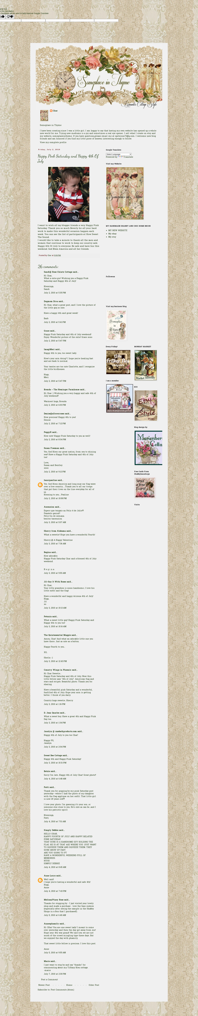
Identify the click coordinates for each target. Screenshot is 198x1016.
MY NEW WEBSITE (117, 230)
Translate (125, 157)
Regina (47, 552)
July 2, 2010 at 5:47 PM (55, 340)
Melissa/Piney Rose (53, 900)
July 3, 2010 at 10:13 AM (55, 608)
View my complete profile (53, 142)
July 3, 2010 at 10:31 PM (55, 763)
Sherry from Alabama (55, 531)
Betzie (47, 771)
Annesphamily (51, 923)
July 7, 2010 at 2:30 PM (55, 974)
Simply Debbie (51, 830)
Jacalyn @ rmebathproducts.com (60, 731)
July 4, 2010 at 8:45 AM (55, 867)
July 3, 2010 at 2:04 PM (55, 747)
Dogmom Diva (51, 301)
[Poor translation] (10, 16)
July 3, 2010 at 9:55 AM (55, 573)
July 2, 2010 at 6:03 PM (55, 405)
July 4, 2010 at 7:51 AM (55, 821)
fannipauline (50, 480)
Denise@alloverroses (54, 413)
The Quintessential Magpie (57, 635)
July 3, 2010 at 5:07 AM (55, 522)
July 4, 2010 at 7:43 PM (55, 891)
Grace (46, 331)
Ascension (49, 507)
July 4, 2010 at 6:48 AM (55, 778)
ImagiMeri (49, 349)
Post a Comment (49, 979)
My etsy (112, 237)
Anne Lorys (50, 875)
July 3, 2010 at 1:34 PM (55, 722)
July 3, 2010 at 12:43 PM (55, 661)
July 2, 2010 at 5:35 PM (55, 292)
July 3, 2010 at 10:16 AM (55, 626)
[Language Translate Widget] (119, 154)
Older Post (94, 985)
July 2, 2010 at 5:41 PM (55, 322)
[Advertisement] (119, 257)
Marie (47, 961)
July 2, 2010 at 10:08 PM (55, 498)
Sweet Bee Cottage (53, 755)
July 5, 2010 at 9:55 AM (55, 952)
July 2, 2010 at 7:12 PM (55, 423)
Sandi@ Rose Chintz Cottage (58, 272)
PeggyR (47, 432)
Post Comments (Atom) (62, 989)
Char (55, 111)
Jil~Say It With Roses (55, 581)
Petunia (48, 616)
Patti (47, 787)
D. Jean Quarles (51, 713)
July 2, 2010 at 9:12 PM (55, 471)
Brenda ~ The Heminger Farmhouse (61, 389)
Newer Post (44, 985)
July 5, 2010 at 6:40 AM (55, 915)
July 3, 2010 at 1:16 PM (54, 704)
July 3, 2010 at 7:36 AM (55, 543)
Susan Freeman (51, 448)
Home (69, 985)
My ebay (112, 233)
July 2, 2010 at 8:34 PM (55, 439)
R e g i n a (49, 569)
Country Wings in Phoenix (57, 670)
